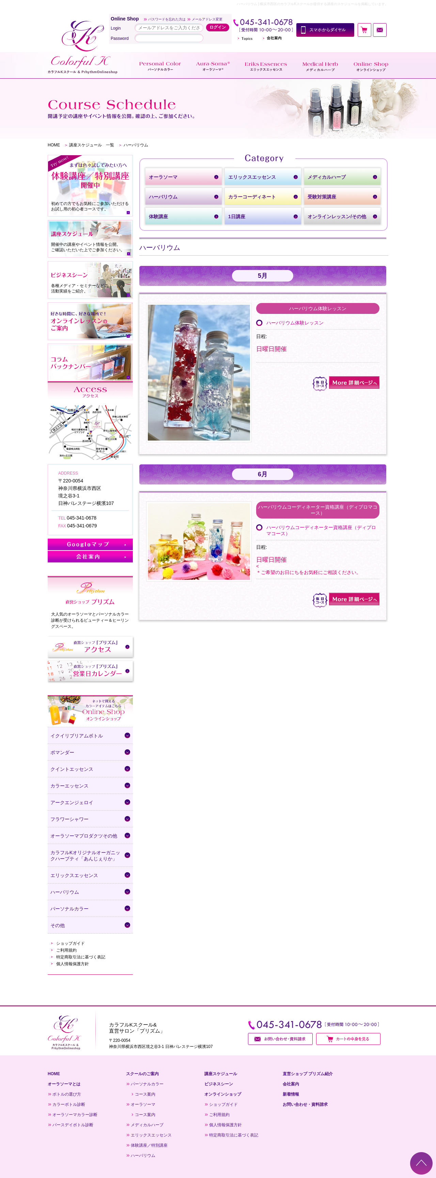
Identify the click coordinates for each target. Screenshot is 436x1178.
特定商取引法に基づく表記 (80, 957)
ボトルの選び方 (66, 1094)
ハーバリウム (143, 1155)
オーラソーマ (143, 1104)
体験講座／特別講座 (149, 1145)
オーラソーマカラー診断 (74, 1114)
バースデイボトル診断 (72, 1125)
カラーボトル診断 (68, 1104)
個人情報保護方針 (72, 963)
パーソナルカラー (147, 1084)
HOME (54, 145)
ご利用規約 (66, 950)
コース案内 (145, 1094)
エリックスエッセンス (151, 1135)
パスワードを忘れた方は (167, 19)
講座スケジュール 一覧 (91, 145)
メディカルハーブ (147, 1125)
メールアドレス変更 (207, 19)
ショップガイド (70, 943)
